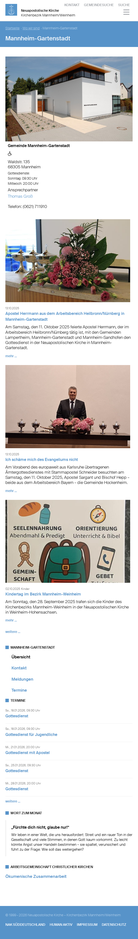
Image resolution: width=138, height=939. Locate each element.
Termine (19, 690)
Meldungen (22, 679)
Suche (124, 5)
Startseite (12, 28)
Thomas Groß (20, 196)
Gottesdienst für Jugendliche (31, 734)
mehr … (11, 356)
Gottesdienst (16, 716)
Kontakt (72, 5)
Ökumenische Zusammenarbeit (36, 876)
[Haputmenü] (126, 13)
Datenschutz (114, 924)
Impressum (87, 924)
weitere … (12, 632)
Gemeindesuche (99, 5)
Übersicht (21, 657)
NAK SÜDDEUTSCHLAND (25, 924)
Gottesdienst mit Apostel (27, 752)
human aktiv (61, 924)
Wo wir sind (31, 28)
